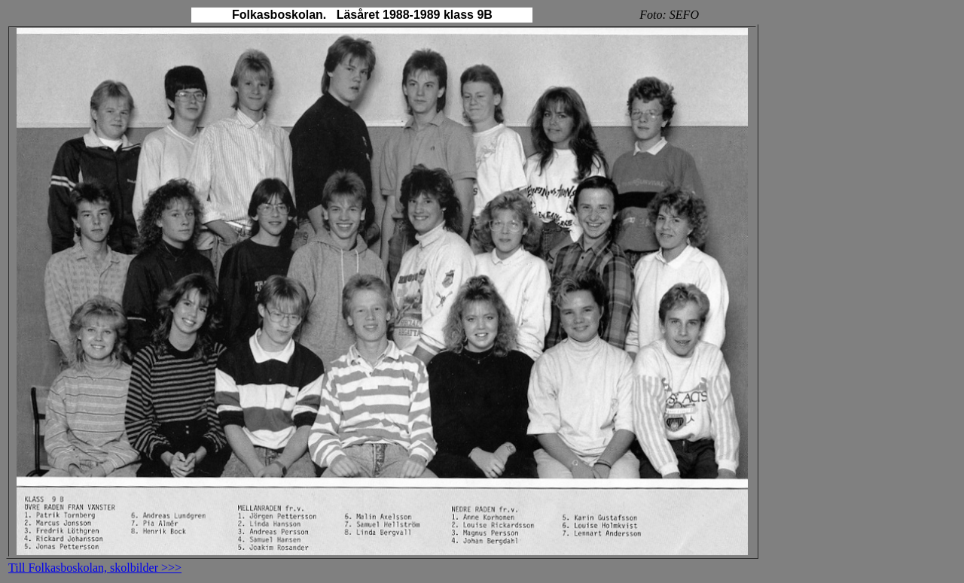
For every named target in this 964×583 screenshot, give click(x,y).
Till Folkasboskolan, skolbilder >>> (95, 567)
